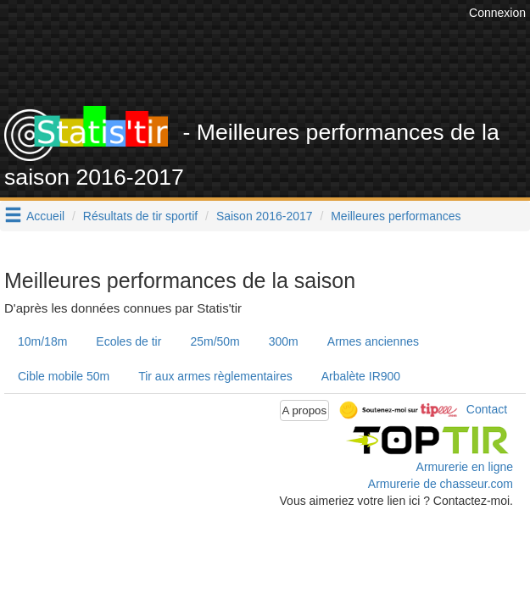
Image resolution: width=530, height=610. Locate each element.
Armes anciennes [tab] (373, 341)
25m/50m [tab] (214, 341)
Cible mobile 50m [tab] (63, 376)
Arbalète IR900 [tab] (360, 376)
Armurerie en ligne (464, 467)
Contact (486, 409)
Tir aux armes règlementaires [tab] (215, 376)
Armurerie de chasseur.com (440, 484)
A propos (304, 410)
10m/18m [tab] (42, 341)
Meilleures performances (395, 216)
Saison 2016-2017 (264, 216)
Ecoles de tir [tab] (128, 341)
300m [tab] (283, 341)
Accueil (45, 216)
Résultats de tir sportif (140, 216)
